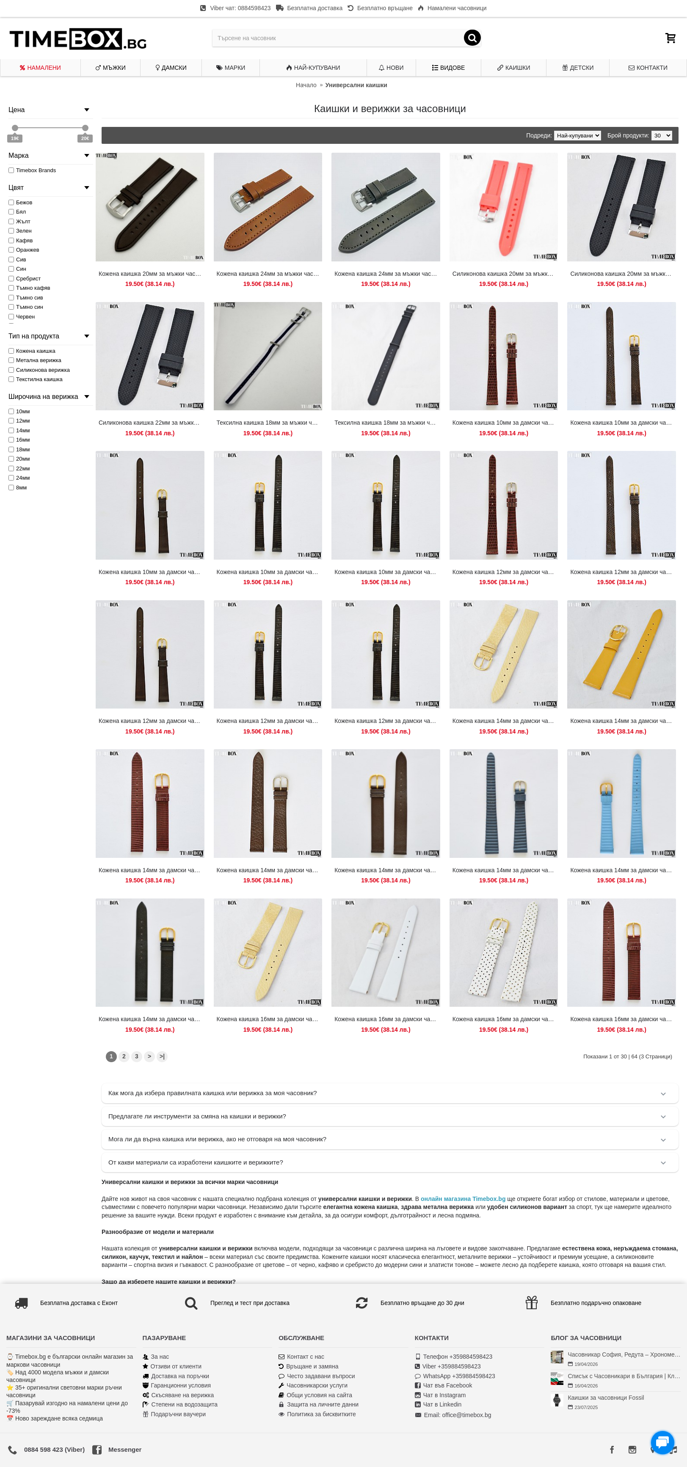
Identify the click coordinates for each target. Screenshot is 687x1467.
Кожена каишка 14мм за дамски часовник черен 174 (151, 1019)
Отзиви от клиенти (172, 1366)
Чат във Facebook (443, 1385)
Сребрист (24, 278)
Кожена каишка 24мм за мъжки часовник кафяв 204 (270, 273)
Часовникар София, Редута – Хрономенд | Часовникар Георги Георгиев (624, 1354)
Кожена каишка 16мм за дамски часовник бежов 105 (270, 1019)
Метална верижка (34, 360)
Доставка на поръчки (176, 1376)
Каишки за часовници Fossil (606, 1397)
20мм (19, 459)
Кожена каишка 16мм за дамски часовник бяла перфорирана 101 (505, 1019)
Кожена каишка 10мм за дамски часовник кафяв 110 (505, 422)
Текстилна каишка (35, 379)
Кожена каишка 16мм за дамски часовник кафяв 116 (623, 1019)
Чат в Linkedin (438, 1404)
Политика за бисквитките (317, 1414)
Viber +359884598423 (448, 1366)
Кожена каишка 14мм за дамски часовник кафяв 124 (270, 870)
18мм (19, 449)
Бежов (20, 202)
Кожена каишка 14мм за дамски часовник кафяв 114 (151, 870)
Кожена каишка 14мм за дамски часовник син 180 (623, 870)
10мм (19, 411)
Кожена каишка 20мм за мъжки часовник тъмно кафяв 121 (151, 273)
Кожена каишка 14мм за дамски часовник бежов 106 (505, 720)
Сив (17, 259)
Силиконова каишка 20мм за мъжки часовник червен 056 (505, 273)
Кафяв (20, 240)
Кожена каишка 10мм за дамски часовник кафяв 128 (623, 422)
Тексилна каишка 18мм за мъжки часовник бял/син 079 (270, 422)
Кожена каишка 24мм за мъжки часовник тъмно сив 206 (387, 273)
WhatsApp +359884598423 (455, 1376)
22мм (19, 468)
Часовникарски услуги (313, 1385)
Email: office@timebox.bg (453, 1415)
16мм (19, 440)
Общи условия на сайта (315, 1395)
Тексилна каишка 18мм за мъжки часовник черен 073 (387, 422)
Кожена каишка (31, 351)
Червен (21, 316)
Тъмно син (25, 307)
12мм (19, 421)
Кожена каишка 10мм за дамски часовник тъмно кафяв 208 (151, 572)
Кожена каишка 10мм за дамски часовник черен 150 (387, 572)
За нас (156, 1356)
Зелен (20, 231)
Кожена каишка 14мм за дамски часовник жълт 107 (623, 720)
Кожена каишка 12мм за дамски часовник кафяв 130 (623, 572)
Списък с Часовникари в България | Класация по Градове (624, 1376)
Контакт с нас (301, 1356)
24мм (19, 478)
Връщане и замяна (308, 1366)
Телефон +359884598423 (454, 1356)
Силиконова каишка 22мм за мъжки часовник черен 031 (151, 422)
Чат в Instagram (440, 1395)
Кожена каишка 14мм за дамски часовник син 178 (505, 870)
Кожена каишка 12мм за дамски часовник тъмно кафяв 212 (151, 720)
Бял (17, 212)
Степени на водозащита (180, 1404)
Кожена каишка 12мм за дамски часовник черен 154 (387, 720)
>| (162, 1056)
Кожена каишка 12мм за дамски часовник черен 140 (270, 720)
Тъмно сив (25, 297)
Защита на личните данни (319, 1404)
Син (17, 269)
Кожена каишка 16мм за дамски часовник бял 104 (387, 1019)
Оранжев (23, 250)
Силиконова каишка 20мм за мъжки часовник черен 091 (623, 273)
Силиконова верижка (39, 370)
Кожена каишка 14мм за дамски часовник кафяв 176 (387, 870)
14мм (19, 430)
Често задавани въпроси (317, 1376)
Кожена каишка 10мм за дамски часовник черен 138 (270, 572)
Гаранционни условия (177, 1385)
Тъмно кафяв (29, 288)
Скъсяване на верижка (178, 1395)
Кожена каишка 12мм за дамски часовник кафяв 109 (505, 572)
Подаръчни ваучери (174, 1414)
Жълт (19, 221)
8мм (17, 487)
